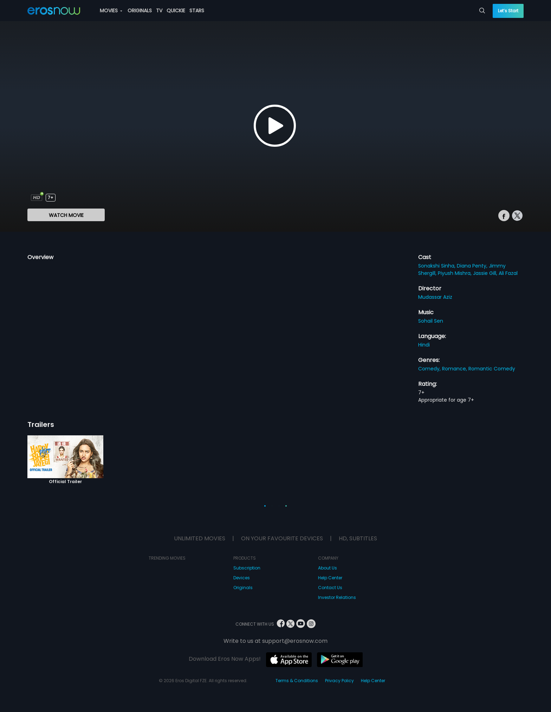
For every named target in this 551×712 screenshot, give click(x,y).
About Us (327, 568)
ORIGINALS (140, 10)
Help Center (330, 578)
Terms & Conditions (297, 681)
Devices (241, 578)
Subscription (246, 568)
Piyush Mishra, (455, 273)
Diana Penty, (473, 265)
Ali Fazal (508, 273)
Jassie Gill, (486, 273)
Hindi (424, 344)
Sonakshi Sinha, (437, 265)
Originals (243, 588)
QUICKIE (176, 10)
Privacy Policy (339, 681)
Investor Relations (337, 597)
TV (159, 10)
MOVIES (111, 10)
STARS (196, 10)
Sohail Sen (430, 320)
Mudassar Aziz (435, 297)
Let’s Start (508, 11)
